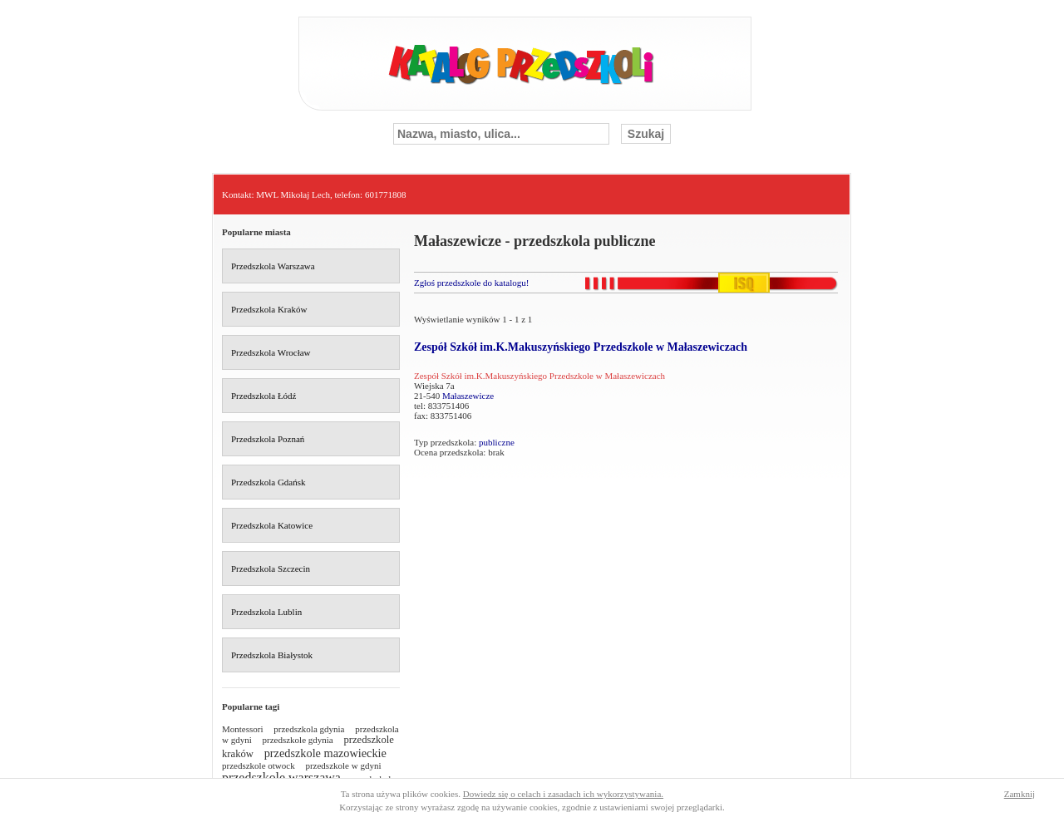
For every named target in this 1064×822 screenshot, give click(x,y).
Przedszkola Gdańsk (268, 482)
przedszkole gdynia (298, 740)
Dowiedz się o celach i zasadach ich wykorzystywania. (563, 794)
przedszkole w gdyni (343, 765)
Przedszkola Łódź (264, 396)
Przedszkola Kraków (269, 309)
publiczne (497, 442)
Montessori (243, 729)
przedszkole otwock (258, 765)
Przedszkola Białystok (272, 655)
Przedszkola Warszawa (273, 266)
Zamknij (1019, 794)
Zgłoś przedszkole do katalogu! (471, 283)
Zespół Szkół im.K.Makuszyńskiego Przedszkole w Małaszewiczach (580, 347)
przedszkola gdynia (308, 729)
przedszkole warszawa (281, 777)
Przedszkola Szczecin (270, 568)
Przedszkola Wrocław (271, 352)
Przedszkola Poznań (267, 439)
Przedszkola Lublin (266, 612)
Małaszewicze (468, 396)
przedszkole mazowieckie (325, 753)
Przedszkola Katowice (272, 525)
